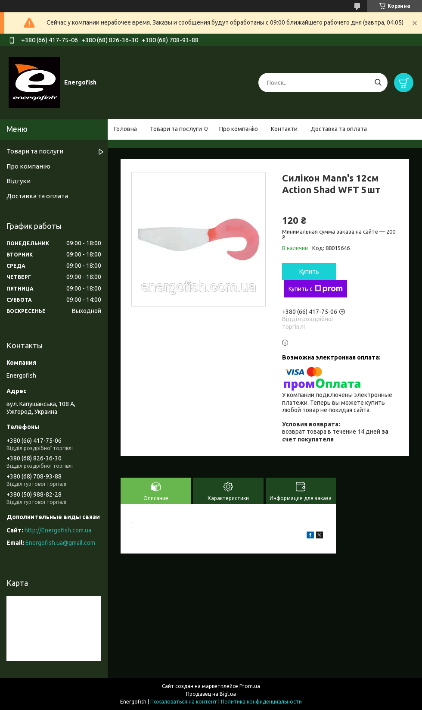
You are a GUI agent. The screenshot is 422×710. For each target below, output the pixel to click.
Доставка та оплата (338, 128)
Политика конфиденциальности (261, 701)
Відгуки (18, 181)
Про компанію (238, 128)
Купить (309, 271)
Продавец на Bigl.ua (211, 694)
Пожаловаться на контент (183, 701)
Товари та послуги (176, 128)
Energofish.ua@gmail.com (60, 542)
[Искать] (378, 82)
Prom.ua (249, 686)
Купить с (316, 289)
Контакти (284, 128)
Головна (125, 128)
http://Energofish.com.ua (58, 530)
